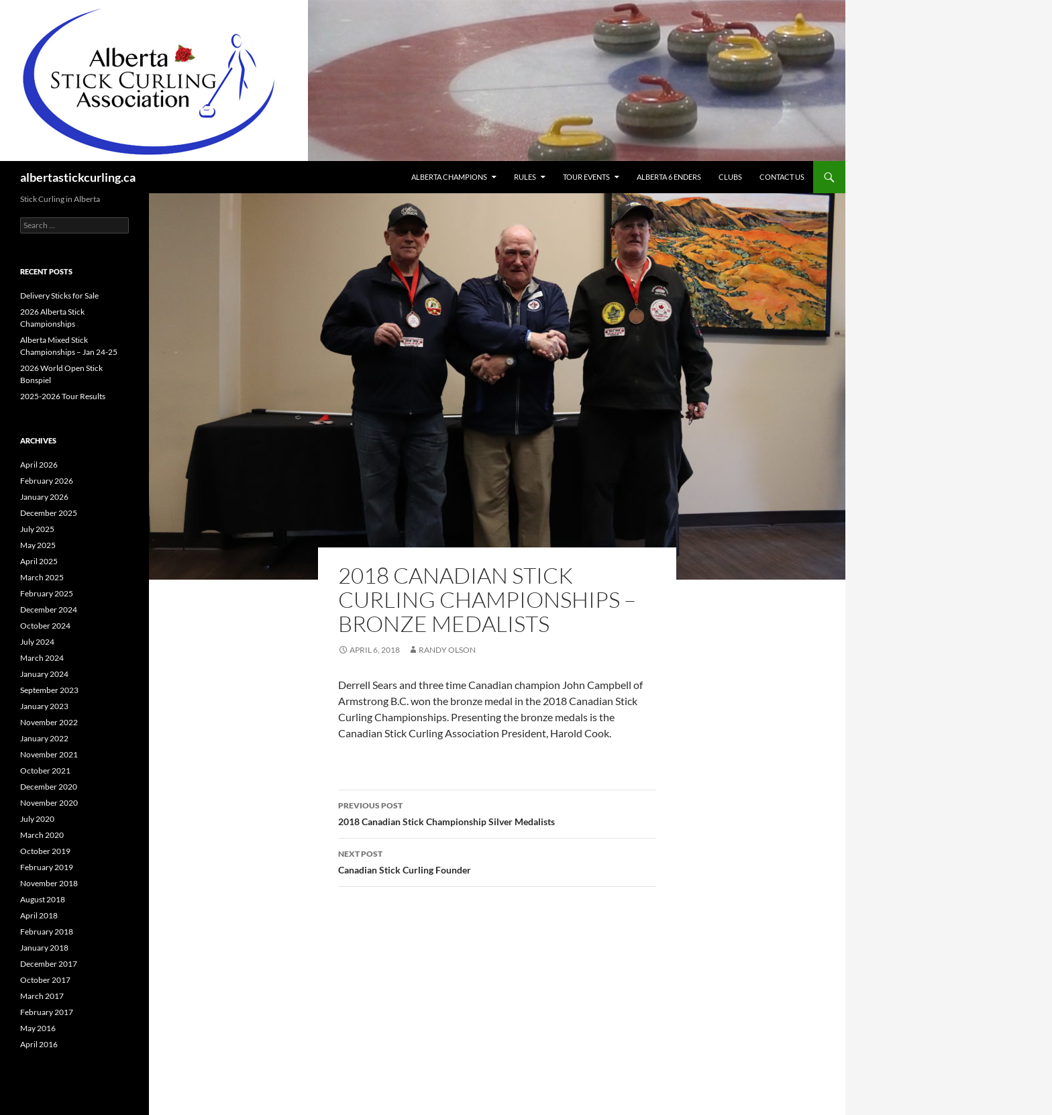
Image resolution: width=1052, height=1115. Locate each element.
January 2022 (44, 738)
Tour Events (586, 176)
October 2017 (45, 980)
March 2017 (42, 996)
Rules (525, 176)
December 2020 (48, 787)
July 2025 (37, 529)
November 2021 (49, 754)
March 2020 (42, 835)
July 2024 (37, 642)
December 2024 (48, 609)
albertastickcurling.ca (78, 177)
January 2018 (44, 948)
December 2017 (48, 964)
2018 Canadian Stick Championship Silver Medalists (497, 812)
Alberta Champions (449, 176)
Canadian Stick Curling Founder (497, 860)
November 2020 (49, 803)
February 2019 (46, 867)
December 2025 (48, 513)
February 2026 (46, 481)
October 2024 (45, 626)
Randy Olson (447, 650)
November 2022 (49, 722)
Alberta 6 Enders (669, 176)
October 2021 (45, 770)
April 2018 (39, 915)
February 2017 (46, 1012)
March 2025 (42, 577)
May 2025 (38, 545)
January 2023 (44, 706)
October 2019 (45, 851)
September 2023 (49, 690)
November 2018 (49, 883)
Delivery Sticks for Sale (59, 295)
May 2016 (38, 1028)
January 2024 (44, 674)
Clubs (730, 176)
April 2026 (39, 465)
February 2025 (46, 593)
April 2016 (39, 1044)
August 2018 (42, 899)
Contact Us (781, 176)
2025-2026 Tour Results (62, 396)
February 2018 (46, 931)
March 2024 (42, 658)
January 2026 (44, 497)
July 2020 (37, 819)
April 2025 (39, 561)
